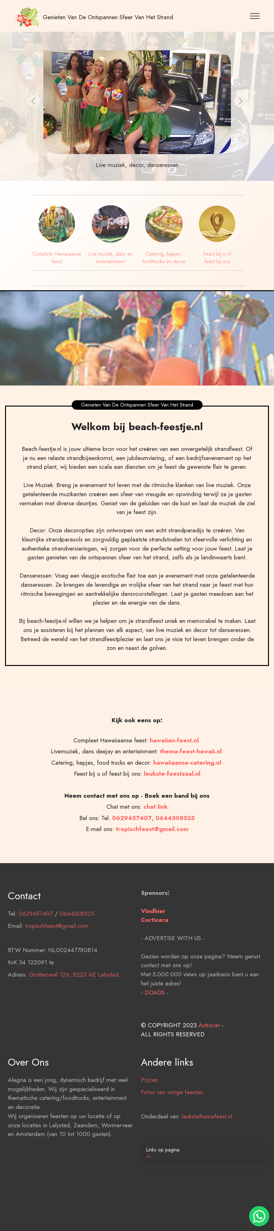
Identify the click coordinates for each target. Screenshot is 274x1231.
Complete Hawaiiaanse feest (56, 257)
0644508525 (77, 950)
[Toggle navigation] (255, 16)
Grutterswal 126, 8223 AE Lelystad (74, 1011)
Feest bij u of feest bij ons (217, 257)
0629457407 (36, 950)
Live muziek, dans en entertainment (110, 257)
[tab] (203, 1154)
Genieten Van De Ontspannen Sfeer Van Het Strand (108, 17)
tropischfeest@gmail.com (56, 962)
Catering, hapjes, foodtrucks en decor (164, 257)
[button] (34, 101)
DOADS (155, 1029)
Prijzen (149, 1116)
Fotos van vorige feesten (172, 1128)
